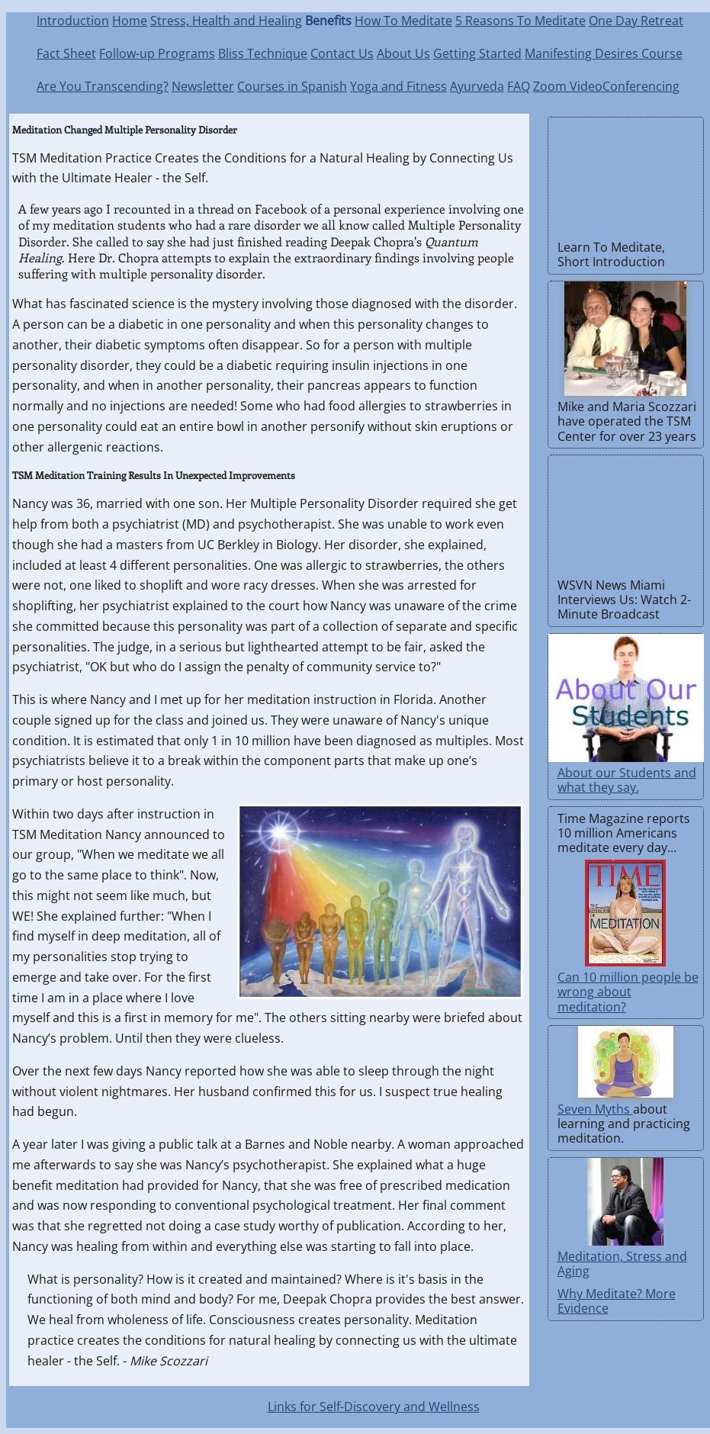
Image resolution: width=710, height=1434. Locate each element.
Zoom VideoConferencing (606, 86)
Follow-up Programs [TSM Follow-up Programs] (157, 53)
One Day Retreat (636, 20)
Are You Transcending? (103, 86)
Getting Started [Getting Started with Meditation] (477, 53)
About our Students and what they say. (626, 780)
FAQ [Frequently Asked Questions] (518, 86)
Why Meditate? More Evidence (616, 1301)
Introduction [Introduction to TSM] (73, 20)
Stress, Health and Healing (226, 20)
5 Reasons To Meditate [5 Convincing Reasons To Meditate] (520, 20)
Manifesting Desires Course (604, 53)
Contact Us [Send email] (342, 53)
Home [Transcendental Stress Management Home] (129, 20)
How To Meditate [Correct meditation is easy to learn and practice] (403, 20)
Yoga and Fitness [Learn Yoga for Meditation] (398, 86)
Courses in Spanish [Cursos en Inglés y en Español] (292, 86)
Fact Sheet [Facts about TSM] (66, 53)
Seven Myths (595, 1109)
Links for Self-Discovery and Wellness (374, 1406)
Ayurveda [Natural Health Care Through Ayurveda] (477, 86)
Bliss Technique (262, 53)
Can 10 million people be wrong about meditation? (628, 991)
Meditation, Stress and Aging (622, 1263)
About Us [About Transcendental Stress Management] (403, 53)
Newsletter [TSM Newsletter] (203, 86)
